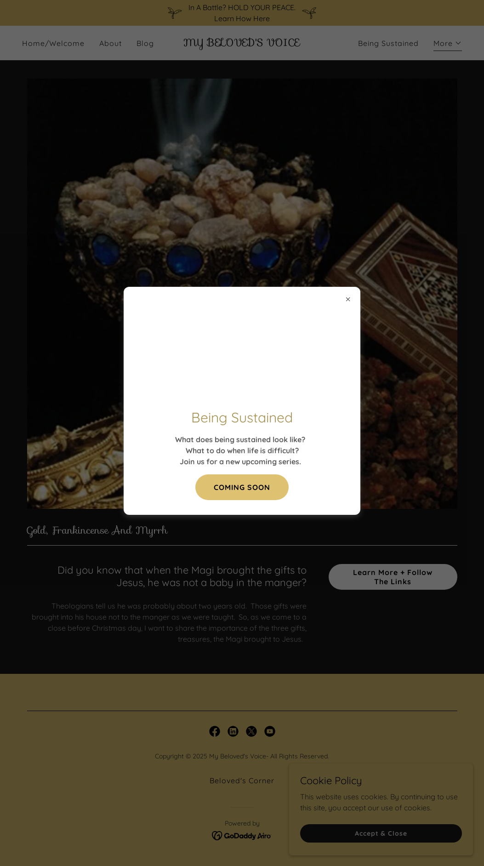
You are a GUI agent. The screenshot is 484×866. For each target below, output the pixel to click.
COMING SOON (242, 487)
